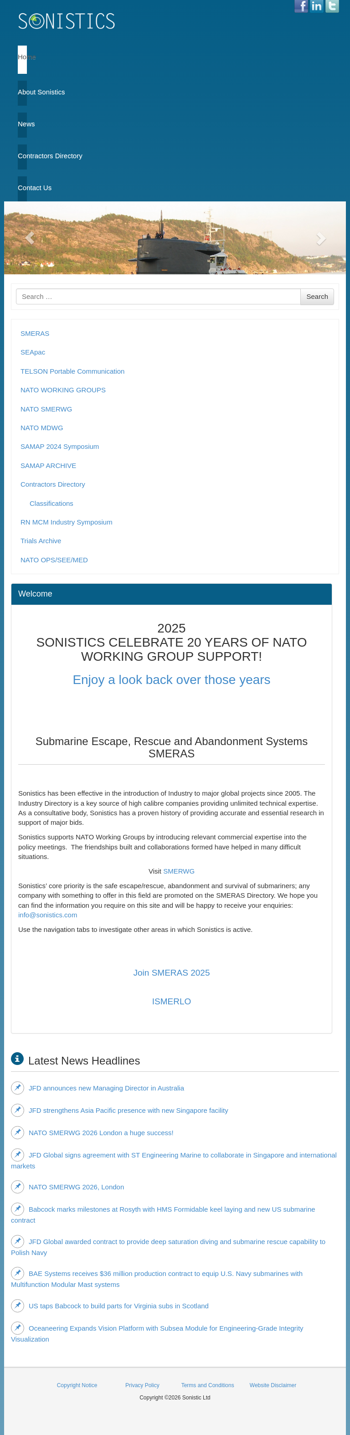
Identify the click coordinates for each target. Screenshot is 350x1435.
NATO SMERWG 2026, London (67, 1186)
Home (22, 57)
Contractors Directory (22, 155)
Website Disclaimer (273, 1385)
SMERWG (179, 871)
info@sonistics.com (47, 915)
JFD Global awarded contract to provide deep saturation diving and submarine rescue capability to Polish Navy (168, 1245)
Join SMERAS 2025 (172, 972)
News (22, 124)
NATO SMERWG (46, 409)
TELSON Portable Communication (72, 371)
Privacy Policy (142, 1385)
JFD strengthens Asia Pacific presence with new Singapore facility (119, 1110)
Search (317, 296)
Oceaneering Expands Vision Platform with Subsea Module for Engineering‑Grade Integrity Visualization (157, 1332)
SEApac (33, 352)
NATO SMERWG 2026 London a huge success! (92, 1132)
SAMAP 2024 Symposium (60, 446)
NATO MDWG (42, 428)
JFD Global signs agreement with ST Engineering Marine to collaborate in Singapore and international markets (174, 1159)
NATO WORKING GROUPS (63, 390)
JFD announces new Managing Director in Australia (97, 1087)
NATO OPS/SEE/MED (54, 560)
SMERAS (35, 333)
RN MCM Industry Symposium (67, 522)
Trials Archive (41, 541)
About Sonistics (22, 92)
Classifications (51, 503)
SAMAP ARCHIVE (48, 465)
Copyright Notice (77, 1385)
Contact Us (22, 187)
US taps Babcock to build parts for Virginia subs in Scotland (110, 1305)
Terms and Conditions (207, 1385)
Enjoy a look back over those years (171, 680)
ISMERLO (171, 1001)
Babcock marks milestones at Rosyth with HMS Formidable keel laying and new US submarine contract (163, 1213)
